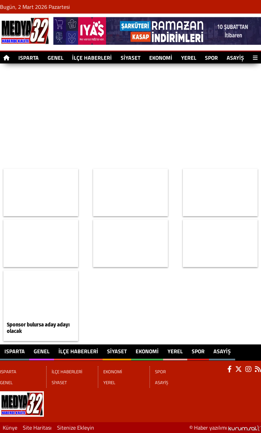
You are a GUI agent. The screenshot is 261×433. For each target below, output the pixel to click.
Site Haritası (37, 427)
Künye (10, 427)
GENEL (56, 58)
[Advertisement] (130, 116)
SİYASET (130, 58)
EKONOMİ (160, 58)
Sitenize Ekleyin (75, 427)
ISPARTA (28, 58)
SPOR (211, 58)
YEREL (188, 58)
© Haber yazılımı (225, 427)
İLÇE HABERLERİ (92, 58)
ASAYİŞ (235, 58)
